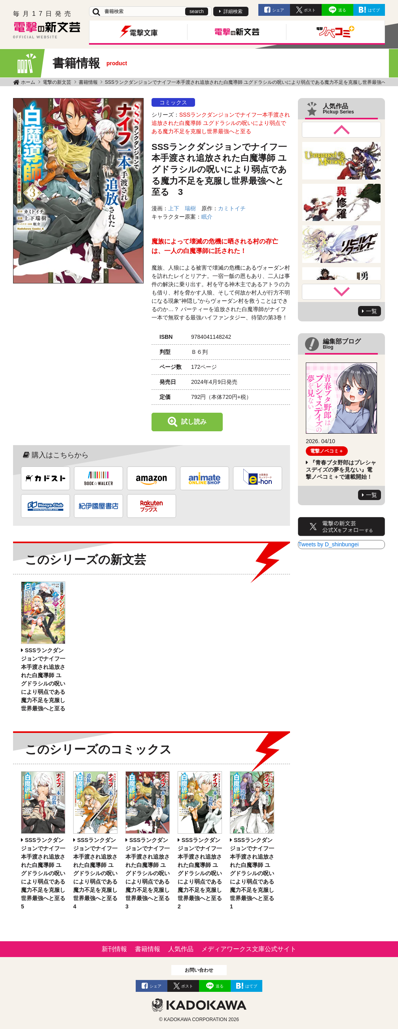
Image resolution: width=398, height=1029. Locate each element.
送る (342, 10)
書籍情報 (88, 82)
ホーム (28, 82)
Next (341, 292)
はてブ (374, 10)
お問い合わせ (199, 970)
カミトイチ (232, 208)
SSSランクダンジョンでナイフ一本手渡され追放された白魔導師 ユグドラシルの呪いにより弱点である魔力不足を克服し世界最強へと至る (221, 122)
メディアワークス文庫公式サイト (248, 949)
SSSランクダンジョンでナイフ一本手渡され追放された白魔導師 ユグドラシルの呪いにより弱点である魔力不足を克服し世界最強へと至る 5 (46, 873)
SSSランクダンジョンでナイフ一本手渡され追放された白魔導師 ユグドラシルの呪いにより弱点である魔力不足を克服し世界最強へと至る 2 (202, 873)
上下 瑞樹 (182, 208)
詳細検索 (233, 11)
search (197, 11)
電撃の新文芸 (57, 82)
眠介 (206, 216)
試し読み (194, 421)
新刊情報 (114, 949)
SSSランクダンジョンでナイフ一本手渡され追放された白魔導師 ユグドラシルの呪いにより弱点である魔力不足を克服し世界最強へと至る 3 (150, 873)
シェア (278, 10)
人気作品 (180, 949)
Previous (341, 130)
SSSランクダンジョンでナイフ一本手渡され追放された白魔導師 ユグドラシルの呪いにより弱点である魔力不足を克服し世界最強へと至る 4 (98, 873)
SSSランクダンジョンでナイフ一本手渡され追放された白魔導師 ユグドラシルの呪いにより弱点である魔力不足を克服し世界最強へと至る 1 (255, 873)
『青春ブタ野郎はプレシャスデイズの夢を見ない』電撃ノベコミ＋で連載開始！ (341, 469)
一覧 (371, 311)
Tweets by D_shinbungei (328, 544)
